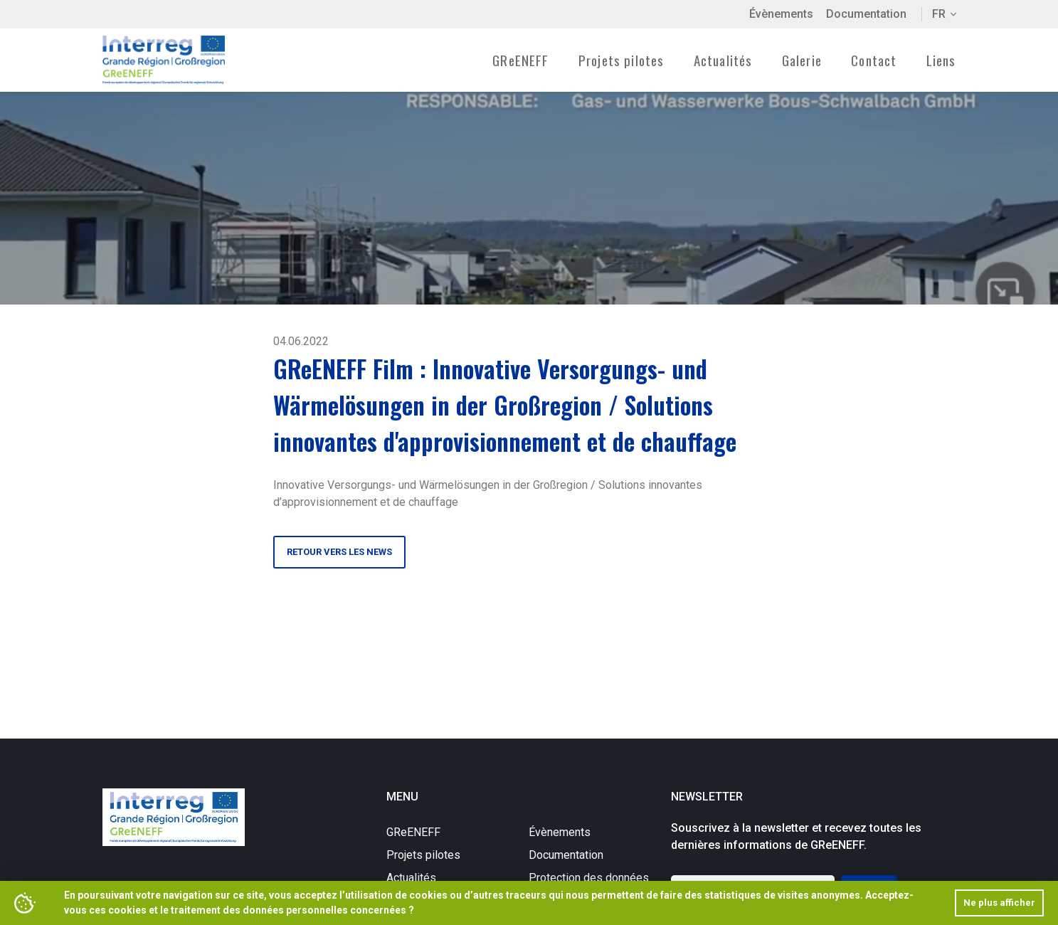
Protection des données (589, 877)
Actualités (723, 60)
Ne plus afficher (999, 902)
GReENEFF (413, 832)
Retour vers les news (339, 551)
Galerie (802, 60)
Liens (941, 60)
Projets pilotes (423, 855)
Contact (873, 60)
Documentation (866, 14)
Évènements (781, 14)
